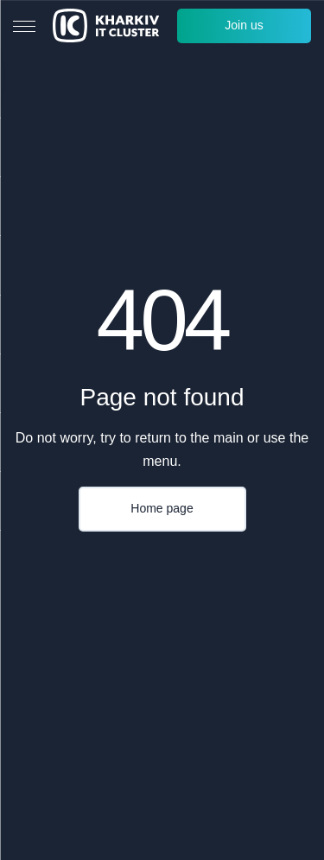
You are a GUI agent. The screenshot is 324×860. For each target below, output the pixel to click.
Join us (244, 25)
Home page (161, 508)
